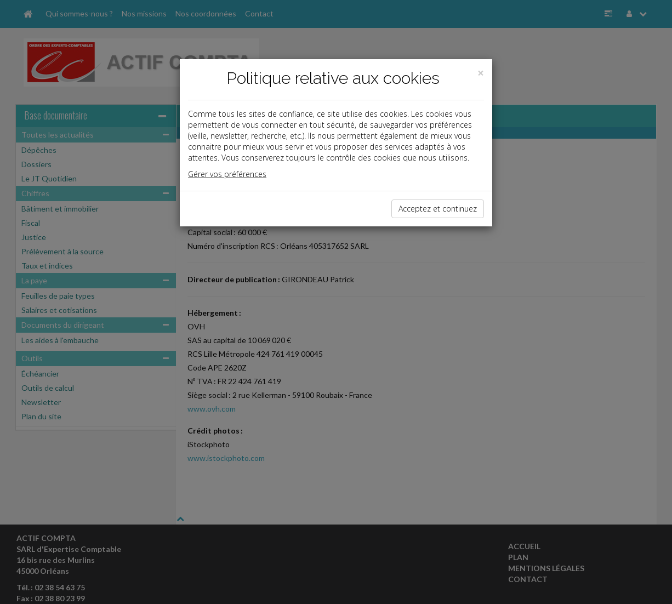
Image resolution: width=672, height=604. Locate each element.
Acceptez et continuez (437, 208)
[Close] (480, 73)
